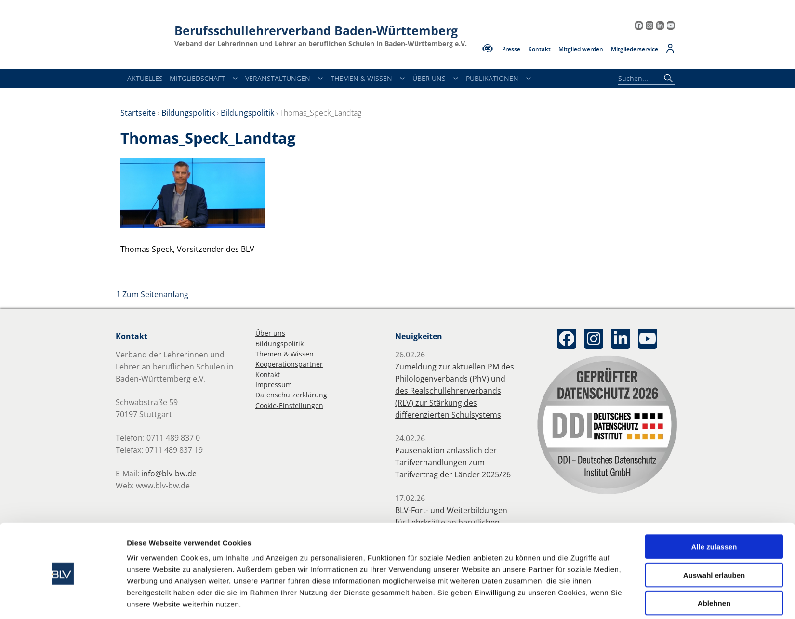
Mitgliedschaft (204, 78)
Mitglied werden (580, 49)
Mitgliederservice (634, 49)
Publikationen (499, 78)
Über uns (270, 333)
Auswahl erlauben (714, 540)
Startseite (138, 112)
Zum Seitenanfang (152, 294)
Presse (511, 49)
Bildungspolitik (188, 112)
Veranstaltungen (284, 78)
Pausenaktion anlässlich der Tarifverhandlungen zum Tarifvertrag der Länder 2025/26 (453, 462)
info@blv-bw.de (169, 473)
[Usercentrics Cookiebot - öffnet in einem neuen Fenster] (63, 600)
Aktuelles (145, 78)
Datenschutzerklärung (291, 394)
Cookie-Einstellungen (289, 405)
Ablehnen (714, 568)
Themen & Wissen (368, 78)
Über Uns (435, 78)
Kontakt (539, 49)
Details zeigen (513, 600)
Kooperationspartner (289, 364)
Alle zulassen (714, 511)
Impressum (273, 384)
